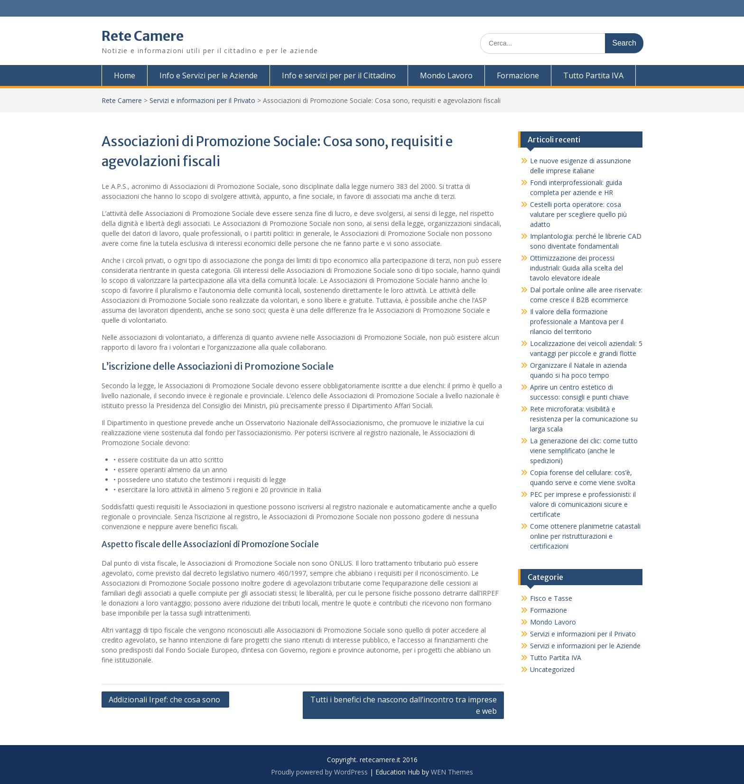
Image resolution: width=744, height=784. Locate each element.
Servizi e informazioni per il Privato (202, 100)
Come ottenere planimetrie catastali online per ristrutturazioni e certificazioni (585, 536)
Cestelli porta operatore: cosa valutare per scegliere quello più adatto (578, 214)
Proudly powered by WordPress (319, 771)
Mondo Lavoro (446, 75)
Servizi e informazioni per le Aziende (585, 645)
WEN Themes (452, 771)
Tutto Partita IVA (593, 75)
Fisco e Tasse (551, 598)
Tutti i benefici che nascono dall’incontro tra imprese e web (403, 705)
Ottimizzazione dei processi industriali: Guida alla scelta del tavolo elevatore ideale (576, 267)
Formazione (518, 75)
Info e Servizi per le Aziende (208, 75)
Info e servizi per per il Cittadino (339, 75)
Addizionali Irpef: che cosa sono (165, 699)
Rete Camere (143, 36)
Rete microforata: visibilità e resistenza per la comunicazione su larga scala (584, 418)
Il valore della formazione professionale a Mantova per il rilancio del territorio (576, 321)
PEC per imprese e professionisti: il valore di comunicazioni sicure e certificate (583, 504)
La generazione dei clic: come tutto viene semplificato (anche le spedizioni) (584, 450)
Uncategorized (552, 669)
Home (124, 75)
